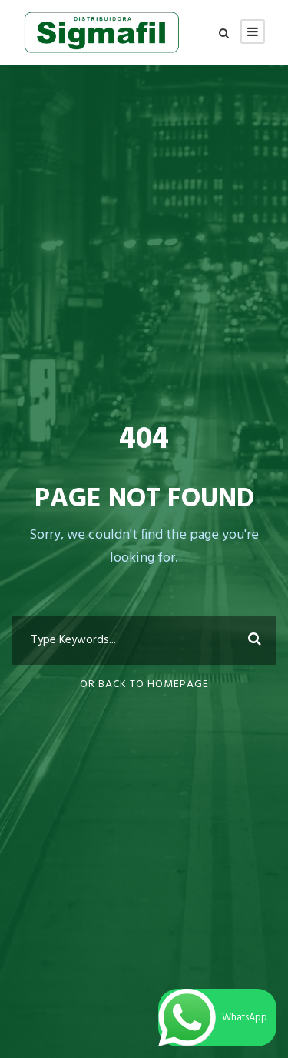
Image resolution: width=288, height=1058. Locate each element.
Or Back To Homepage (144, 684)
